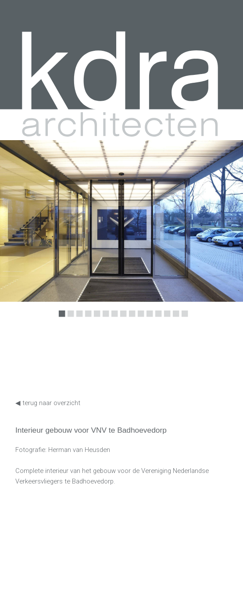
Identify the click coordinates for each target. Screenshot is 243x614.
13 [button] (165, 320)
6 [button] (104, 320)
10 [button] (139, 320)
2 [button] (69, 320)
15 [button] (183, 320)
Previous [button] (42, 228)
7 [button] (113, 320)
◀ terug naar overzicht (47, 403)
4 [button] (86, 320)
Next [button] (195, 228)
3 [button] (77, 320)
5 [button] (95, 320)
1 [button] (60, 320)
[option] (121, 221)
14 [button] (174, 320)
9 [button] (130, 320)
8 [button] (121, 320)
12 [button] (156, 320)
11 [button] (148, 320)
